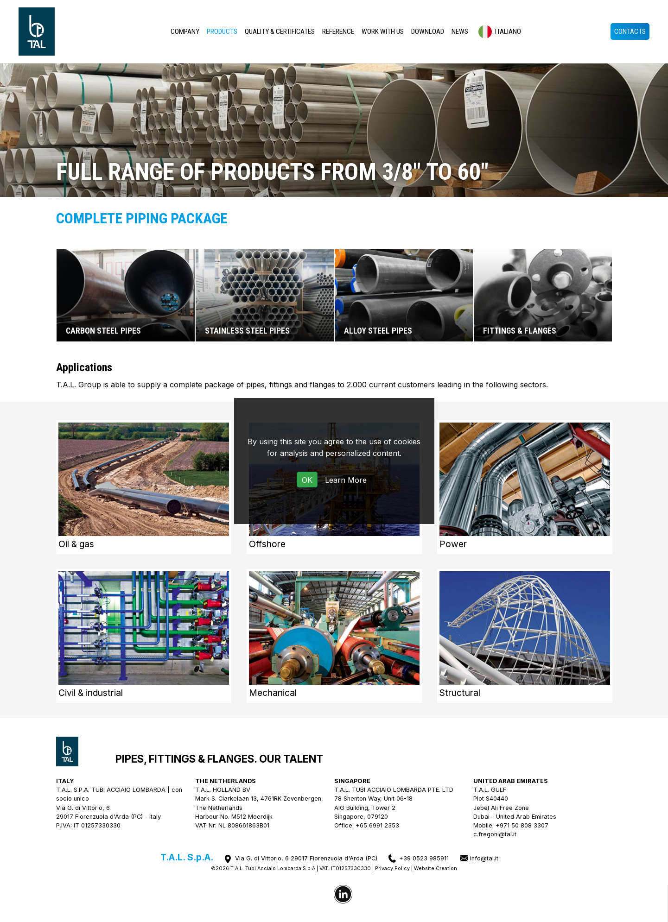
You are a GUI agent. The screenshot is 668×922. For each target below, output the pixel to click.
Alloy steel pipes (378, 330)
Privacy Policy (392, 868)
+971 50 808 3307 (522, 825)
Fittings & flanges (519, 330)
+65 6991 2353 (377, 825)
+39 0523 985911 (424, 858)
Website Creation (435, 868)
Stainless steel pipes (247, 330)
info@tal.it (484, 858)
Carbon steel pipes (103, 330)
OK (307, 480)
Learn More (346, 480)
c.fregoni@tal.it (494, 834)
